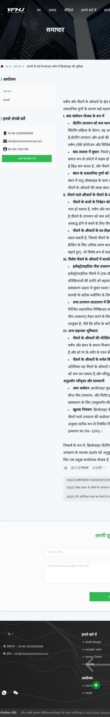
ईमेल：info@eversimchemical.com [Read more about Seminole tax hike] (25, 653)
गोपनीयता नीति (8, 712)
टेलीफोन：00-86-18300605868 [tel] (23, 646)
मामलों (6, 100)
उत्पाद (52, 10)
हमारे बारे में (88, 10)
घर (39, 10)
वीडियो (68, 10)
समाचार (17, 66)
